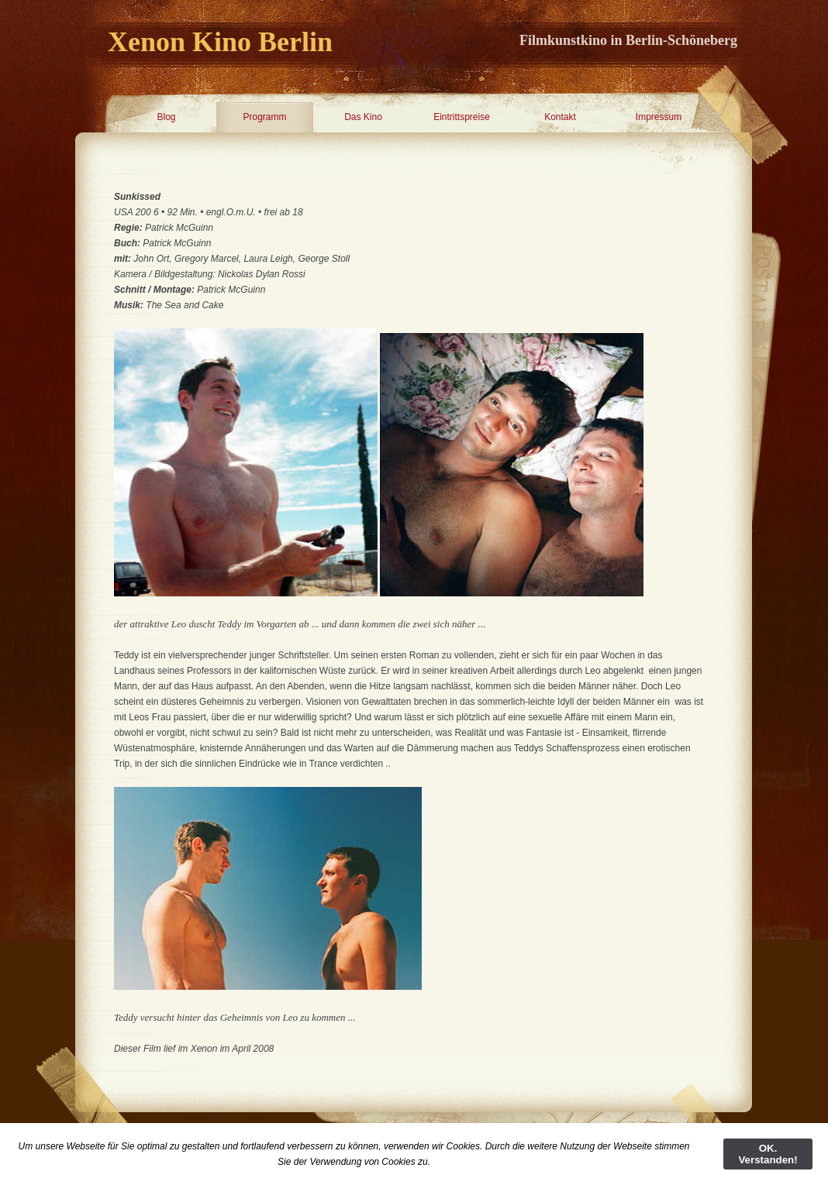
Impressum (658, 117)
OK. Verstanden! (767, 1154)
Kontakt (560, 117)
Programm (264, 117)
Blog (166, 117)
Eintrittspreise (461, 117)
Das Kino (363, 117)
